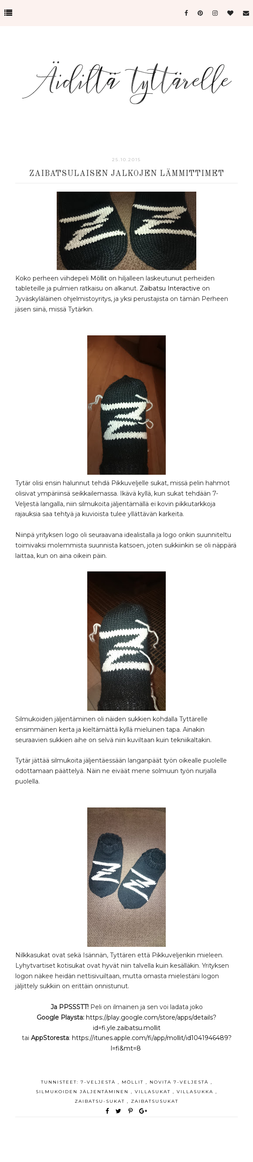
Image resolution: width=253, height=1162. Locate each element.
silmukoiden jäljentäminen (83, 1091)
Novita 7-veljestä (180, 1082)
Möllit (99, 278)
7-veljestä (99, 1082)
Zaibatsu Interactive (170, 288)
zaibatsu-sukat (101, 1101)
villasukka (196, 1091)
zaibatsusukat (154, 1101)
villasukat (154, 1091)
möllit (134, 1082)
